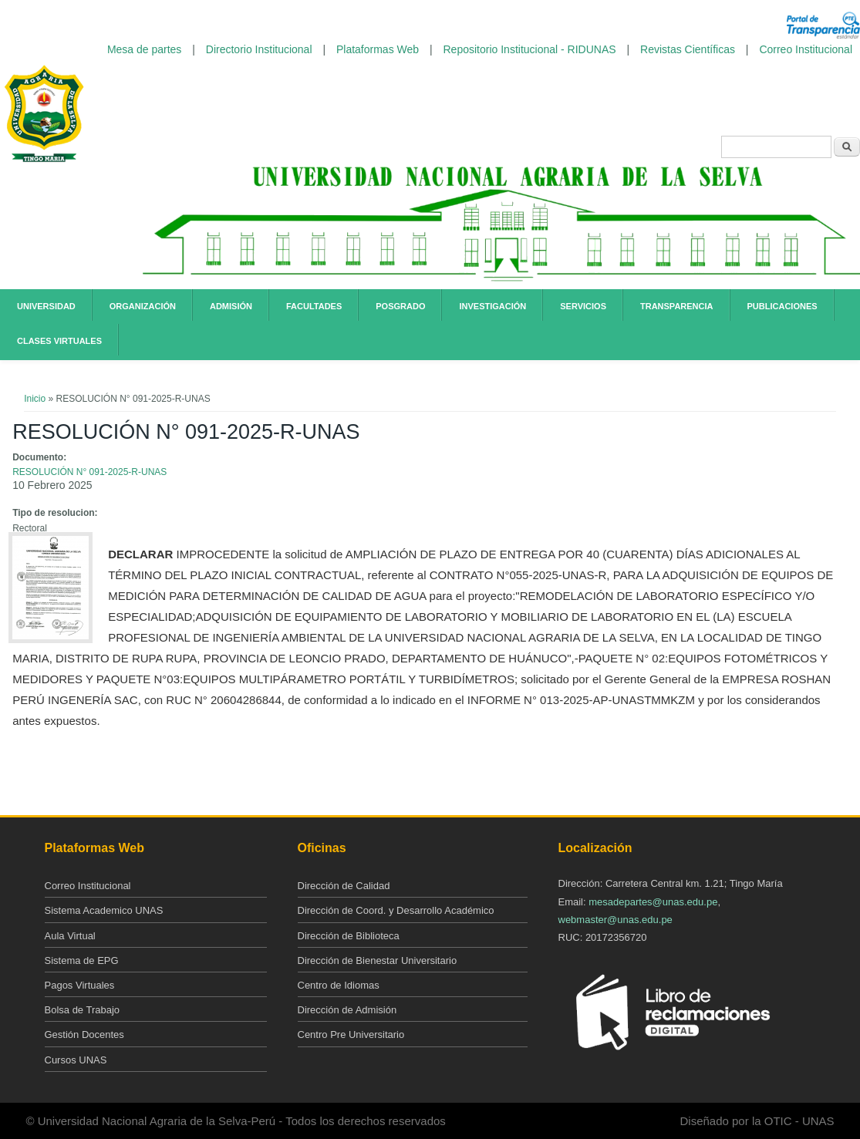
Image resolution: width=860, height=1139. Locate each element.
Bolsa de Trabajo (82, 1010)
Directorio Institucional (259, 49)
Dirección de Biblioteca (349, 936)
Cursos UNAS (76, 1060)
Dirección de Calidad (344, 885)
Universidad (46, 306)
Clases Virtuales (59, 340)
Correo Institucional (805, 49)
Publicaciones (782, 306)
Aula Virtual (70, 936)
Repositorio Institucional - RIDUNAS (529, 49)
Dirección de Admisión (347, 1010)
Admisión (231, 306)
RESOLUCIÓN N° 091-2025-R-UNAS (89, 472)
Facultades (314, 306)
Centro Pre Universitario (351, 1034)
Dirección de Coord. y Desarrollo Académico (396, 910)
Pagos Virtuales (80, 985)
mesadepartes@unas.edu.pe (653, 902)
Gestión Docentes (84, 1034)
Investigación (492, 306)
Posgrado (400, 306)
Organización (143, 306)
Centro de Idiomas (338, 985)
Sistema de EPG (82, 960)
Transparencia (676, 306)
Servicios (583, 306)
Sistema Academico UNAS (104, 910)
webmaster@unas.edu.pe (615, 919)
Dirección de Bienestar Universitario (377, 960)
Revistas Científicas (687, 49)
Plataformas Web (377, 49)
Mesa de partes (144, 49)
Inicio (35, 398)
